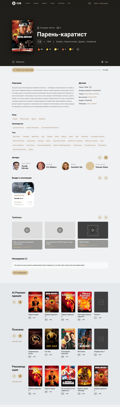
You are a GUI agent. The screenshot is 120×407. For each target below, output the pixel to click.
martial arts (35, 136)
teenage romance (90, 145)
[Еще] (104, 62)
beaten (48, 141)
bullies (31, 149)
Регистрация (104, 3)
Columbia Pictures (18, 127)
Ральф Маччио (25, 167)
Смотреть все (17, 341)
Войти (96, 3)
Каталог (28, 3)
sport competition (18, 145)
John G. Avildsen (92, 103)
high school (16, 136)
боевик (59, 41)
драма (82, 41)
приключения (70, 41)
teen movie (84, 136)
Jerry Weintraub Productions (49, 127)
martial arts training (91, 141)
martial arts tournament (75, 141)
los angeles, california (97, 136)
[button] (106, 157)
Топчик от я (18, 198)
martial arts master (18, 141)
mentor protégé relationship (62, 145)
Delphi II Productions (32, 127)
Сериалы (44, 3)
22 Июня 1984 (92, 97)
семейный (91, 41)
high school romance (19, 149)
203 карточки (18, 202)
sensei (71, 136)
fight (42, 136)
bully (77, 136)
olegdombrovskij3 (19, 195)
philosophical (102, 145)
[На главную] (16, 3)
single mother (31, 141)
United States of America (91, 94)
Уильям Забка (102, 167)
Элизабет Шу (76, 167)
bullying (63, 136)
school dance (30, 145)
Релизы (52, 3)
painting (49, 136)
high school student (59, 141)
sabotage (41, 141)
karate (57, 136)
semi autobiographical (44, 145)
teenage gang (77, 145)
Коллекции (61, 3)
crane (102, 141)
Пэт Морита (51, 167)
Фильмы (36, 3)
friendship (26, 136)
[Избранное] (18, 62)
